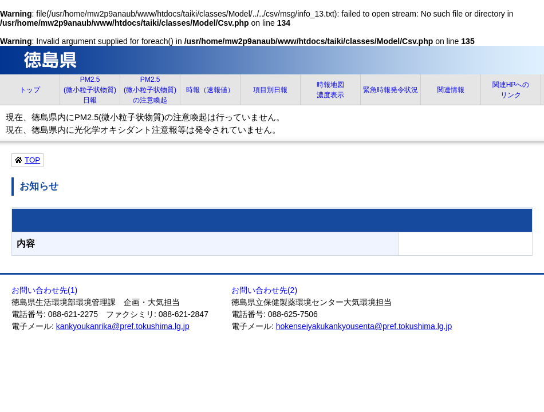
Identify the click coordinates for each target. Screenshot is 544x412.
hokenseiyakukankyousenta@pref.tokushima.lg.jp (364, 326)
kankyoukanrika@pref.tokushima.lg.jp (123, 326)
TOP (32, 160)
